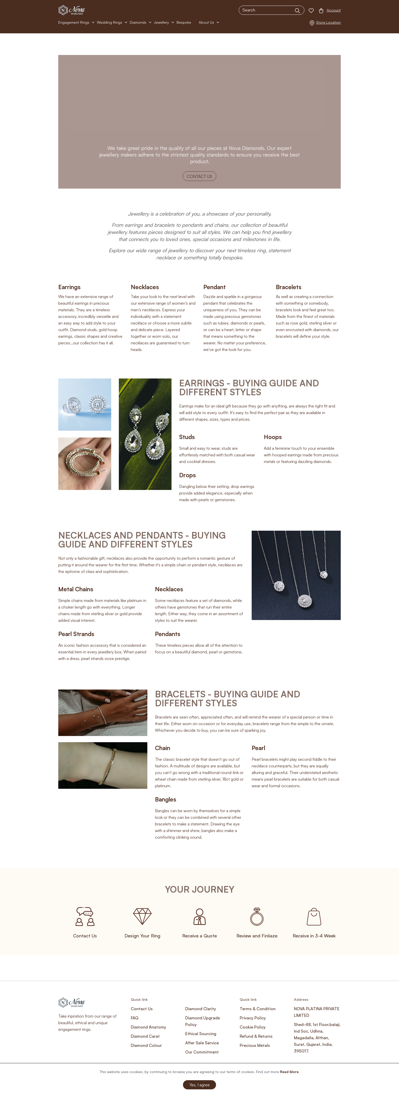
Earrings (69, 287)
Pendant (214, 287)
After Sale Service (202, 1042)
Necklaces (145, 287)
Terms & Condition (258, 1008)
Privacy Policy (253, 1017)
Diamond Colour (146, 1045)
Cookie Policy (253, 1027)
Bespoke (184, 22)
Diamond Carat (145, 1036)
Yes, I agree (200, 1084)
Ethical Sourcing (200, 1033)
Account (334, 10)
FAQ (134, 1017)
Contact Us (199, 176)
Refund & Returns (256, 1036)
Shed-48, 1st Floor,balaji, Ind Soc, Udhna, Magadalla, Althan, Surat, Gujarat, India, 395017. (317, 1037)
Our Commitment (202, 1051)
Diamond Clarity (200, 1008)
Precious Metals (255, 1045)
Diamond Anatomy (148, 1027)
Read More (289, 1072)
